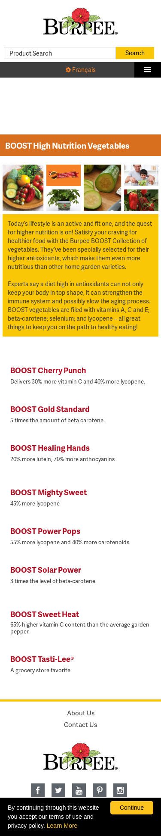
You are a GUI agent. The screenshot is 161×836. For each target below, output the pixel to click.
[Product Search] (60, 53)
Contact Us (80, 724)
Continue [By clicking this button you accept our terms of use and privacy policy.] (132, 807)
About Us (80, 712)
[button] (147, 70)
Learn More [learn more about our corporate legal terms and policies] (62, 825)
